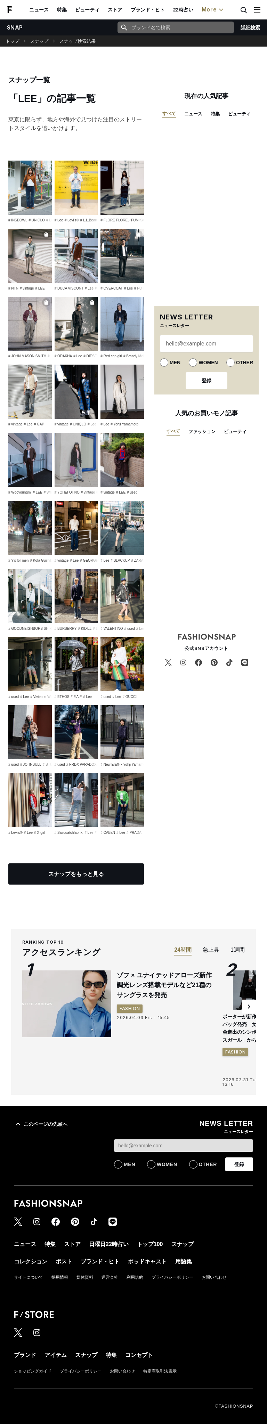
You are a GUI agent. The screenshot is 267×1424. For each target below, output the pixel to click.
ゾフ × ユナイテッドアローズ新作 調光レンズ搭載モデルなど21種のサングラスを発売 (167, 985)
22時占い (183, 9)
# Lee (59, 220)
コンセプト (139, 1355)
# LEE (51, 220)
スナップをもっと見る (76, 874)
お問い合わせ (214, 1277)
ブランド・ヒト (148, 9)
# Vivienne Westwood (47, 697)
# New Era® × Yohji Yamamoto (124, 764)
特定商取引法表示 (160, 1371)
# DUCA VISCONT (69, 288)
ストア (115, 9)
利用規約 (135, 1277)
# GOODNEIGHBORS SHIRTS (32, 628)
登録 (206, 380)
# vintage (27, 288)
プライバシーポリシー (172, 1277)
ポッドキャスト (147, 1261)
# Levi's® (72, 220)
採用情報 (59, 1277)
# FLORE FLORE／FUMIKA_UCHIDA (129, 220)
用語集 (183, 1261)
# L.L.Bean (88, 220)
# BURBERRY (66, 628)
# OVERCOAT (111, 288)
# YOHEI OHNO (67, 492)
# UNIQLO (37, 220)
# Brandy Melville (136, 356)
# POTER (141, 288)
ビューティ (87, 9)
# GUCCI (129, 697)
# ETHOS (62, 697)
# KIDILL (84, 628)
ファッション (202, 431)
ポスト (64, 1261)
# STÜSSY (51, 764)
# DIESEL (91, 356)
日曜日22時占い (109, 1244)
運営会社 (110, 1277)
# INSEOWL (17, 220)
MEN (175, 362)
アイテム (55, 1355)
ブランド (25, 1355)
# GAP (39, 424)
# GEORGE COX (93, 560)
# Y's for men (18, 560)
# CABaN (107, 833)
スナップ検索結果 (77, 41)
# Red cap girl (111, 356)
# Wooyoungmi (20, 492)
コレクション (30, 1261)
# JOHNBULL (30, 764)
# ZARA (137, 560)
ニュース (39, 9)
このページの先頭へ (40, 1124)
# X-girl (39, 833)
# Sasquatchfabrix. (69, 833)
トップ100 (150, 1244)
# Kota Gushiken (43, 560)
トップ (12, 41)
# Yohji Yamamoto (124, 424)
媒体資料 (84, 1277)
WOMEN (208, 362)
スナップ (39, 41)
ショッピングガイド (32, 1371)
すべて (169, 113)
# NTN (13, 288)
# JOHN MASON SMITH (27, 356)
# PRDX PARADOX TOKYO (88, 764)
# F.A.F (76, 697)
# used (132, 492)
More (213, 10)
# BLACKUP (120, 560)
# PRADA (134, 833)
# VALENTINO (111, 628)
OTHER (244, 362)
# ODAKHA (63, 356)
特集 (62, 9)
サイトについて (28, 1277)
